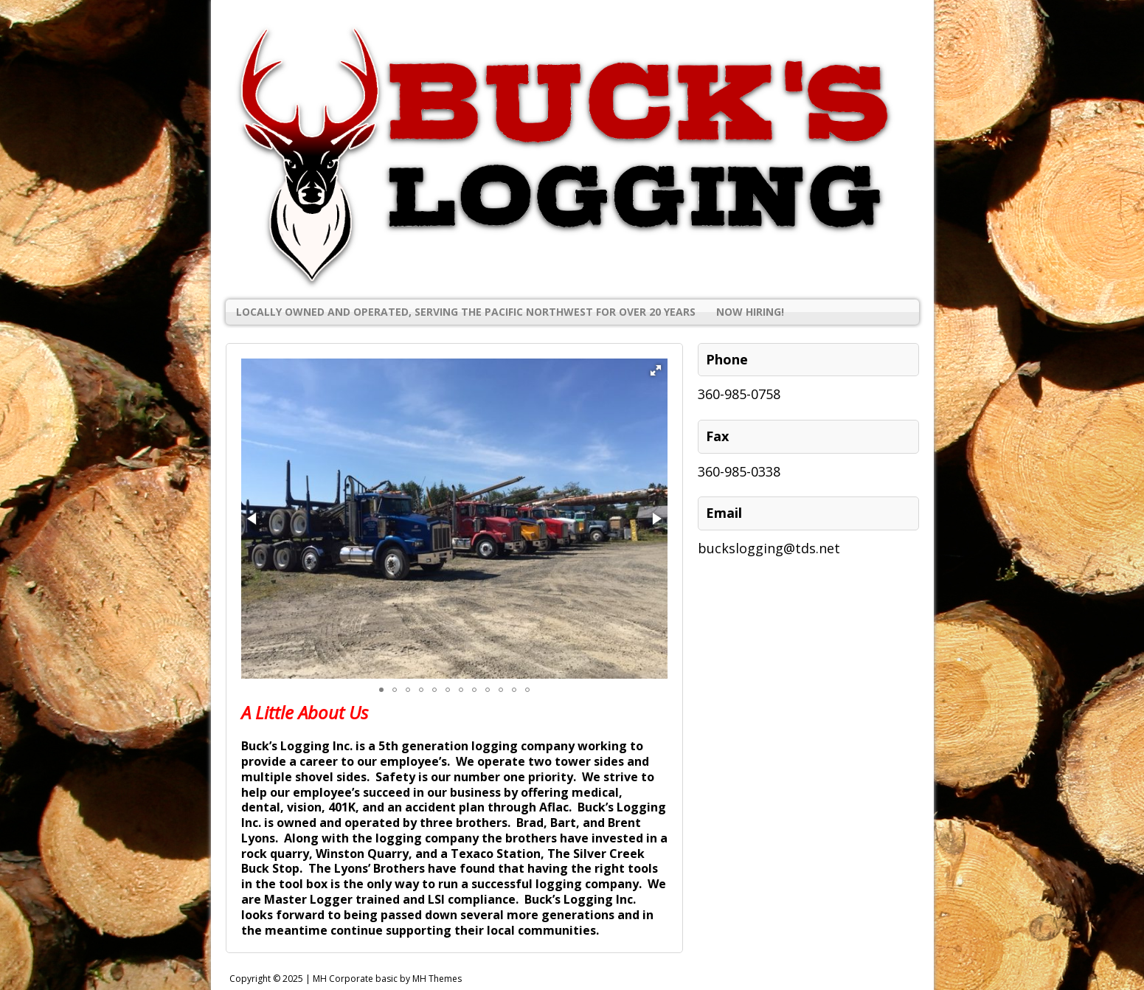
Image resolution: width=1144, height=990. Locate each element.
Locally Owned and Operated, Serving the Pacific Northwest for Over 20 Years (466, 312)
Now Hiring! (750, 312)
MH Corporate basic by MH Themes (387, 978)
